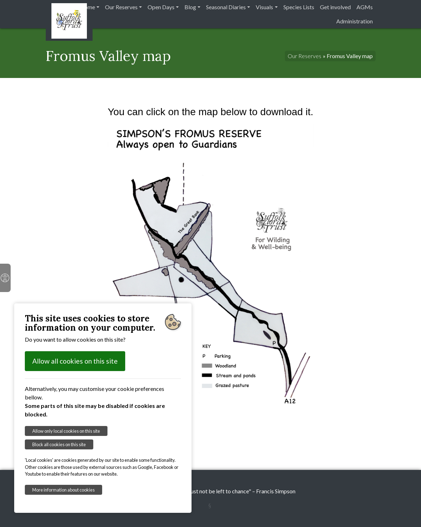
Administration (354, 21)
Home (87, 7)
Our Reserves (121, 7)
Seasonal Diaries (226, 7)
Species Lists (298, 7)
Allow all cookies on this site (75, 361)
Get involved (335, 7)
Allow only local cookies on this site (66, 431)
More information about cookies (63, 490)
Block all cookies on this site (59, 444)
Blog (190, 7)
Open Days (161, 7)
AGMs (364, 7)
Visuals (264, 7)
